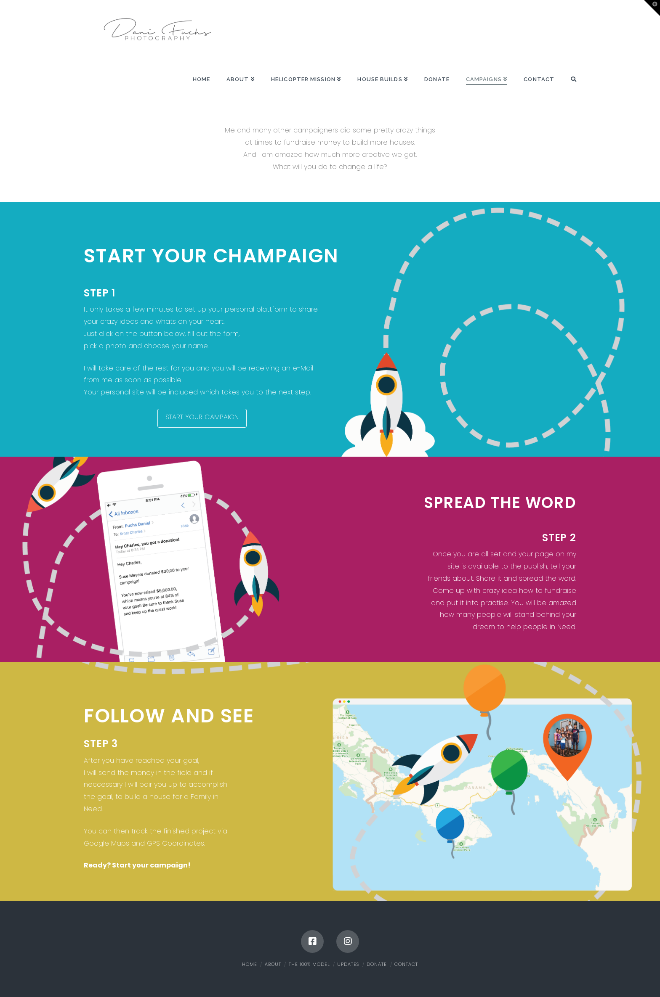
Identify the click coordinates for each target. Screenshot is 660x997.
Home (249, 964)
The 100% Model (309, 964)
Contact (406, 964)
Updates (348, 964)
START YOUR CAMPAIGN (202, 417)
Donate (377, 964)
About (273, 964)
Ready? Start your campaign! (137, 865)
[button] (652, 8)
